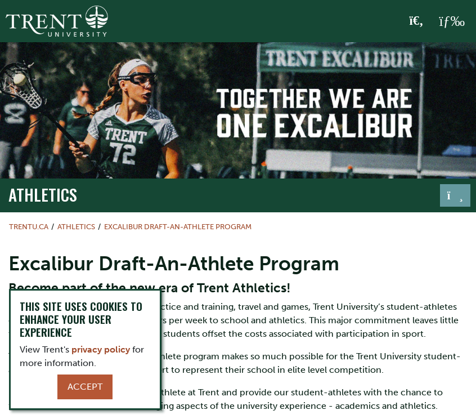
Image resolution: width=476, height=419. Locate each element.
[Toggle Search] (416, 21)
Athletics (42, 194)
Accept (85, 386)
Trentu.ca (28, 226)
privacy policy (100, 349)
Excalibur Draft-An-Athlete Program (178, 226)
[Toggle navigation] (455, 195)
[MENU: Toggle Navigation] (451, 21)
